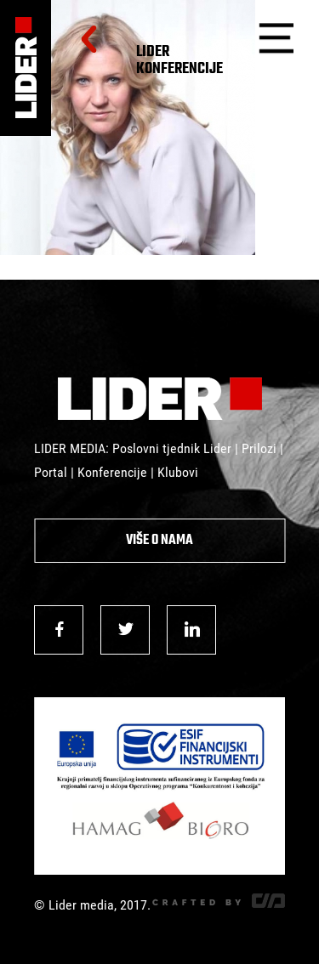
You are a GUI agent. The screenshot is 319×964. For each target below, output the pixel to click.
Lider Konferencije (179, 61)
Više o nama (159, 541)
